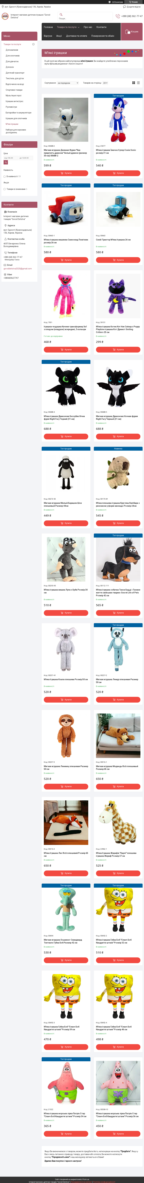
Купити (68, 173)
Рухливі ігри (11, 107)
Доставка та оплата (76, 36)
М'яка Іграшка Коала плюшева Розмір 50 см (66, 679)
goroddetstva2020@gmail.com (18, 268)
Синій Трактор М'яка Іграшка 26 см (113, 240)
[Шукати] (61, 15)
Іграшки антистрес (14, 101)
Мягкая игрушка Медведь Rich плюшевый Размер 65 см (117, 767)
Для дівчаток (12, 61)
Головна (48, 27)
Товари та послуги (66, 27)
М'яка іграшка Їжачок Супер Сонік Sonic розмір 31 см (116, 151)
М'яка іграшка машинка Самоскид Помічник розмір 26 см (66, 241)
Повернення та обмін (102, 36)
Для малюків (12, 50)
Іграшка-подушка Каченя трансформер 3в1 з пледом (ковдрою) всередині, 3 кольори (65, 328)
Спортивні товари (14, 90)
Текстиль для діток (15, 78)
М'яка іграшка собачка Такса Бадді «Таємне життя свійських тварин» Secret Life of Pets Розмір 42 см (118, 593)
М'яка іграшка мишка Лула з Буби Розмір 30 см (66, 591)
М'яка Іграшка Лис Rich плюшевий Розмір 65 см (66, 854)
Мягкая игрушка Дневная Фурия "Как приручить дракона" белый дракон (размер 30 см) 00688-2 (65, 153)
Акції (59, 36)
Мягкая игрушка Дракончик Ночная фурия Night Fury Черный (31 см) (117, 417)
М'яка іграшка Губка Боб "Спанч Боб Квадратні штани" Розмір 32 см (113, 941)
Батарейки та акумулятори (18, 113)
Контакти (101, 27)
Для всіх (10, 67)
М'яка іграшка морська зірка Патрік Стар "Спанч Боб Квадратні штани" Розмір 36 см (117, 1115)
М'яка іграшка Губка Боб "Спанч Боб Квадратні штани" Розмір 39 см (61, 1028)
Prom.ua (85, 1179)
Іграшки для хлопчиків (16, 118)
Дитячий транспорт (15, 73)
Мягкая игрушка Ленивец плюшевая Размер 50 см (66, 767)
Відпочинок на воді (15, 84)
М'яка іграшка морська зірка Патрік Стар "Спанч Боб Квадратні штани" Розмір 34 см (65, 1115)
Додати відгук (134, 7)
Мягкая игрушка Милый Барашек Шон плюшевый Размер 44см (63, 504)
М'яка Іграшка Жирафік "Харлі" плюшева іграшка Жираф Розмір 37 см (116, 854)
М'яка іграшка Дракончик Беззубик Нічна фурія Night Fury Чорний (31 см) (64, 417)
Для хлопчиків (13, 56)
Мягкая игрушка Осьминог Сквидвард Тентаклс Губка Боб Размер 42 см (63, 941)
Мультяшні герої (13, 95)
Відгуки (48, 36)
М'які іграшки (12, 124)
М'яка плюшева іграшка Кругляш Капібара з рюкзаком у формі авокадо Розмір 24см (118, 504)
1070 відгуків (117, 2)
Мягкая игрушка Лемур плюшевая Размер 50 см (117, 680)
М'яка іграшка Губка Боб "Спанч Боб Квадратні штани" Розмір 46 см (113, 1028)
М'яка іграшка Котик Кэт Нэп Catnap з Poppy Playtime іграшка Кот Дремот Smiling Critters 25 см (118, 329)
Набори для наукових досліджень (16, 131)
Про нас (88, 27)
